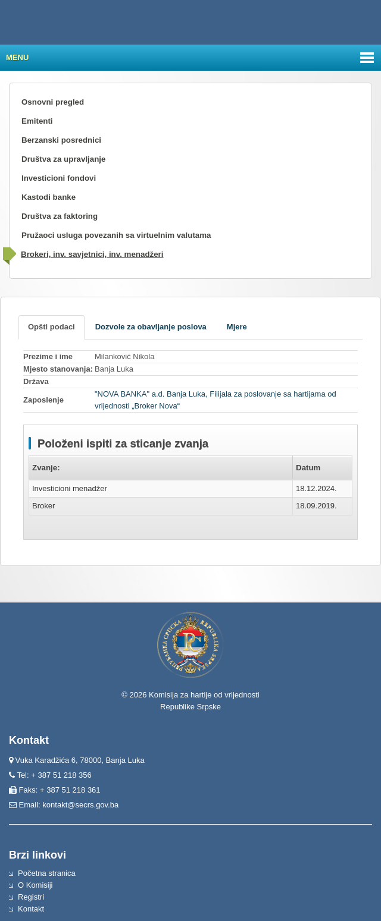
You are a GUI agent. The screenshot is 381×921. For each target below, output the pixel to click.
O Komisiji (35, 885)
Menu (17, 57)
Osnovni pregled (52, 102)
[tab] (51, 327)
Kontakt (31, 908)
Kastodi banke (48, 197)
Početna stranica (47, 873)
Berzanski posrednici (61, 140)
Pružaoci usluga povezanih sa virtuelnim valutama (116, 235)
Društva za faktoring (59, 216)
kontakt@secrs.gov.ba (80, 804)
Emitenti (37, 121)
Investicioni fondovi (58, 178)
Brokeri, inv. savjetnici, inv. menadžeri (92, 254)
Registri (31, 896)
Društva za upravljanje (63, 159)
